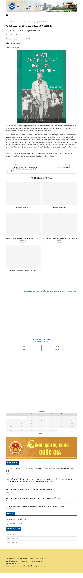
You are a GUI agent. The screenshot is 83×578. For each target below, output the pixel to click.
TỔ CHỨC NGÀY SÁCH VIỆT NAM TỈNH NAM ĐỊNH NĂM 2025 (29, 490)
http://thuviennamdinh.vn (19, 566)
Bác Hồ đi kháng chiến (23, 207)
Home (7, 22)
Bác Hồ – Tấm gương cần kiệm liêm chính (23, 270)
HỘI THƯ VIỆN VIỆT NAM (14, 524)
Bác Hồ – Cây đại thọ (59, 207)
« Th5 (40, 433)
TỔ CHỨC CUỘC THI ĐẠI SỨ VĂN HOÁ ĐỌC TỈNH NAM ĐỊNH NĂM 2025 (33, 498)
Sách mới (16, 22)
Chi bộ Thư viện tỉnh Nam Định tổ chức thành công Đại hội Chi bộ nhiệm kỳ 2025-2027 (35, 506)
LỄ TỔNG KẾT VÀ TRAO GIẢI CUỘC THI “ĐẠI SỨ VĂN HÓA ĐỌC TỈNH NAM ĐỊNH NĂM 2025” (40, 470)
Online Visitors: (11, 534)
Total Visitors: (10, 542)
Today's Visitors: (11, 538)
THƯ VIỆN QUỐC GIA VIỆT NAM (16, 519)
